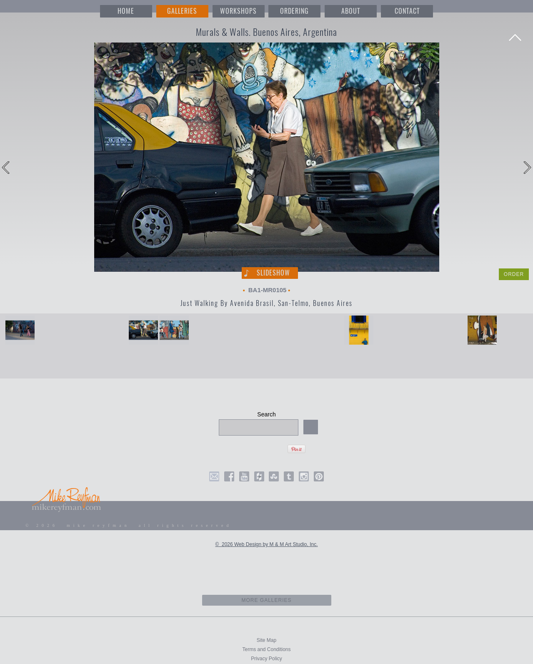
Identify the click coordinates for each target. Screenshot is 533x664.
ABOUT (350, 11)
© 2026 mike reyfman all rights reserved (128, 525)
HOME (126, 11)
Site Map (266, 640)
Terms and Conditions (266, 649)
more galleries (266, 600)
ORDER (514, 274)
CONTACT (407, 11)
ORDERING (294, 11)
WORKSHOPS (238, 11)
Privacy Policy (266, 658)
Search (266, 414)
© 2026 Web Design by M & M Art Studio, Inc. (266, 544)
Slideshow (273, 272)
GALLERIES (182, 11)
